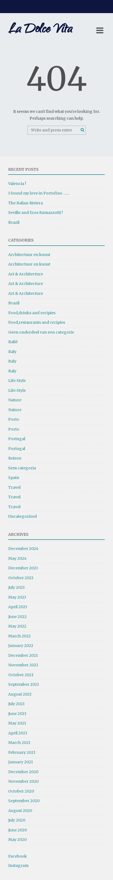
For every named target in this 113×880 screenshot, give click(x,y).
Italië (13, 341)
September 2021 (23, 684)
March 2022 (19, 636)
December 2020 (23, 771)
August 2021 (20, 694)
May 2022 (17, 626)
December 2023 (23, 568)
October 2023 (20, 577)
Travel (14, 487)
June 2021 (17, 713)
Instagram (18, 865)
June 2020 (17, 830)
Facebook (17, 856)
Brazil (13, 222)
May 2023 (17, 597)
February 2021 (21, 752)
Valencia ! (17, 183)
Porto (13, 419)
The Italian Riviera (25, 203)
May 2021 (17, 723)
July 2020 (16, 820)
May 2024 (17, 558)
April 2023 (17, 606)
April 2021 (17, 733)
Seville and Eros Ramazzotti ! (35, 212)
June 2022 (17, 616)
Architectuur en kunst (29, 254)
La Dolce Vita (40, 30)
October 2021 (20, 674)
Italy (12, 351)
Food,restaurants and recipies (36, 322)
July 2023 (16, 587)
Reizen (14, 458)
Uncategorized (22, 516)
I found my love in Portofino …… (38, 193)
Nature (14, 400)
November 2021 (23, 665)
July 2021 (16, 703)
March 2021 (19, 742)
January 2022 (20, 645)
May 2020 (17, 839)
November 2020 (23, 781)
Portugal (16, 438)
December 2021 (23, 655)
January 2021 (20, 762)
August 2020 (20, 810)
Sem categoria (22, 468)
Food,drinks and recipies (31, 312)
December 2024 (23, 548)
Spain (13, 477)
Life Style (17, 380)
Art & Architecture (25, 274)
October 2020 (21, 791)
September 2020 (23, 800)
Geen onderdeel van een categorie (41, 332)
